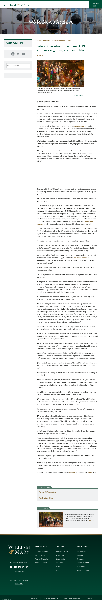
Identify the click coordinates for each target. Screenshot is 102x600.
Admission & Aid (62, 552)
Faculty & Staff (40, 555)
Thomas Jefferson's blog (47, 492)
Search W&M (81, 552)
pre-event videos (80, 258)
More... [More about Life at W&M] (91, 520)
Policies (89, 599)
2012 (69, 40)
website (72, 473)
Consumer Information (51, 599)
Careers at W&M (83, 563)
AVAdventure (79, 126)
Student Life (60, 559)
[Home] (16, 5)
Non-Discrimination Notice (72, 599)
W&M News (46, 40)
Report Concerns (83, 570)
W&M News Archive (51, 22)
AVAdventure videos (46, 498)
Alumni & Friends (41, 563)
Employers (80, 559)
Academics (60, 555)
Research (59, 563)
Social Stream (19, 571)
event (90, 473)
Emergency (81, 567)
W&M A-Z (80, 555)
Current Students (41, 552)
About (58, 567)
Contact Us (19, 584)
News (58, 570)
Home (39, 40)
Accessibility (33, 599)
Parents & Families (42, 559)
